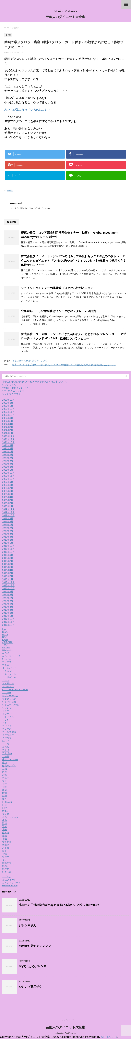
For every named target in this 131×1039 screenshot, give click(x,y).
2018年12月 (8, 546)
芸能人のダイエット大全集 (65, 17)
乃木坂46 (7, 753)
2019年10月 (8, 515)
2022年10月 (8, 415)
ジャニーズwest (10, 704)
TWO (5, 645)
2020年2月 (7, 503)
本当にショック (10, 817)
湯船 (4, 826)
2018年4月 (7, 570)
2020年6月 (7, 491)
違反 (4, 860)
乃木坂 (5, 750)
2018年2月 (7, 576)
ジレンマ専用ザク (11, 394)
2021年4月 (7, 460)
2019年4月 (7, 533)
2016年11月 (8, 622)
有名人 (5, 811)
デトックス (8, 717)
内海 (4, 771)
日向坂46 (7, 802)
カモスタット (9, 674)
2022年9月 (7, 418)
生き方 (5, 832)
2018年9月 (7, 555)
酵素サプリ (8, 863)
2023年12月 (8, 400)
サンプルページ (68, 1020)
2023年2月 (7, 403)
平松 (4, 787)
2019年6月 (7, 527)
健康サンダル (9, 765)
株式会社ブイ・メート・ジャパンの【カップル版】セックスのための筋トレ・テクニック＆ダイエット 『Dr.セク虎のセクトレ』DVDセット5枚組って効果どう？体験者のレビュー (73, 261)
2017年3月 (7, 610)
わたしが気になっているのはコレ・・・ (30, 109)
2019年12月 (8, 509)
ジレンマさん (9, 384)
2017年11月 (8, 585)
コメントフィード (11, 882)
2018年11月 (8, 549)
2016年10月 (8, 625)
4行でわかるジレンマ (13, 391)
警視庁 (5, 857)
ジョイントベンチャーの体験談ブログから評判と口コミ (57, 288)
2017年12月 (8, 582)
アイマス (6, 662)
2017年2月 (7, 613)
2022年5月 (7, 421)
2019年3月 (7, 537)
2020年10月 (8, 479)
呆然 (4, 774)
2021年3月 (7, 463)
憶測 (4, 793)
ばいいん (6, 659)
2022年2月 (7, 430)
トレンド (6, 720)
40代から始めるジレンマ (15, 388)
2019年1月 (7, 543)
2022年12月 (8, 409)
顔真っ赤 (6, 872)
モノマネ (6, 729)
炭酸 (4, 829)
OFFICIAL (7, 642)
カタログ (6, 671)
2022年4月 (7, 424)
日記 (4, 808)
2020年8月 (7, 485)
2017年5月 (7, 603)
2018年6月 (7, 564)
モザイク (6, 726)
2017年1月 (7, 616)
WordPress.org (9, 885)
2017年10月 (8, 588)
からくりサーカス (11, 656)
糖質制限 (6, 841)
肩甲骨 (5, 848)
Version (6, 647)
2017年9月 (7, 591)
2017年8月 (7, 594)
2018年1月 (7, 579)
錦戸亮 (5, 869)
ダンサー (6, 714)
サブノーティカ (10, 695)
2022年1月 (7, 433)
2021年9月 (7, 445)
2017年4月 (7, 607)
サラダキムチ (9, 698)
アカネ (5, 665)
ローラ (5, 744)
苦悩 (4, 854)
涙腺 (4, 823)
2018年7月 (7, 561)
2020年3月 (7, 500)
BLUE (5, 632)
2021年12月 (8, 436)
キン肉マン (8, 686)
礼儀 (4, 838)
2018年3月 (7, 573)
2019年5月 (7, 530)
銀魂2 (5, 866)
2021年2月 (7, 467)
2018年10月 (8, 552)
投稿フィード (9, 879)
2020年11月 (8, 476)
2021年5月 (7, 457)
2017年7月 (7, 597)
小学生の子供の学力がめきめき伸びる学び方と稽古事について (34, 381)
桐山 (4, 820)
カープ (5, 680)
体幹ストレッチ (10, 759)
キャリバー (8, 683)
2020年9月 (7, 482)
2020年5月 (7, 494)
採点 (4, 799)
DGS (4, 637)
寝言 (4, 781)
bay (4, 629)
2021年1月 (7, 470)
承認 (4, 796)
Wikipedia (7, 650)
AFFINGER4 (109, 1036)
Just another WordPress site (65, 1033)
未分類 (10, 190)
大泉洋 (5, 778)
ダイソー (6, 711)
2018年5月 (7, 567)
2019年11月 (8, 512)
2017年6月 (7, 600)
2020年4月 (7, 497)
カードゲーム (9, 677)
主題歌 (5, 747)
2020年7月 (7, 488)
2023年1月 (7, 406)
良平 (4, 851)
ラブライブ (8, 735)
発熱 (4, 835)
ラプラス (6, 738)
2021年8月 (7, 448)
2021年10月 (8, 442)
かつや (5, 653)
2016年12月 (8, 619)
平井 (4, 784)
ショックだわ (9, 701)
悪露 (4, 790)
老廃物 (5, 844)
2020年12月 (8, 473)
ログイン (35, 208)
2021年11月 (8, 439)
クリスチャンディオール (15, 689)
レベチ (5, 741)
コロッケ (6, 692)
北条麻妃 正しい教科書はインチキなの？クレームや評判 (58, 311)
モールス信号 (9, 732)
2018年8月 (7, 558)
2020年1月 (7, 506)
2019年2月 (7, 540)
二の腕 (5, 756)
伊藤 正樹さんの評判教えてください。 (31, 361)
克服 (4, 768)
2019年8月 (7, 521)
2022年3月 (7, 427)
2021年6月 (7, 454)
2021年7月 (7, 451)
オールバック (9, 668)
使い (4, 762)
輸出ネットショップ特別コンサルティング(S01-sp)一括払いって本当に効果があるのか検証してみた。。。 (64, 364)
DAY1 (5, 634)
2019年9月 (7, 518)
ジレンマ (6, 708)
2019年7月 (7, 524)
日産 (4, 805)
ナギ (4, 723)
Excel (5, 640)
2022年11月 (8, 412)
